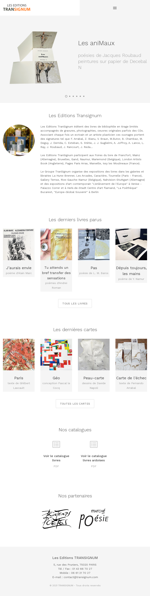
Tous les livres (75, 303)
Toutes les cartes (75, 403)
